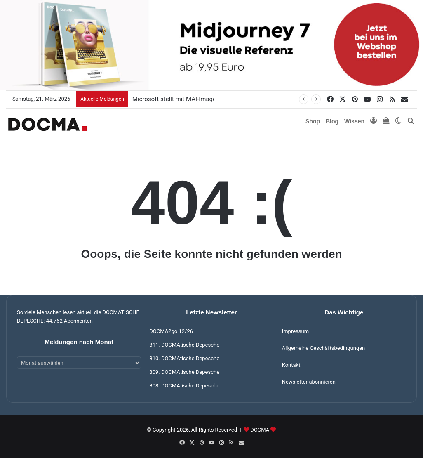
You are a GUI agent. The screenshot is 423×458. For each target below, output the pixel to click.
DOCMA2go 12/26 (171, 331)
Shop (313, 121)
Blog (332, 121)
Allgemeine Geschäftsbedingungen (323, 348)
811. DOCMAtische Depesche (184, 345)
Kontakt (291, 365)
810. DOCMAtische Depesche (184, 358)
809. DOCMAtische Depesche (184, 372)
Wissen (354, 121)
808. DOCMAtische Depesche (184, 385)
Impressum (295, 331)
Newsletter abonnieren (309, 382)
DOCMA (259, 430)
